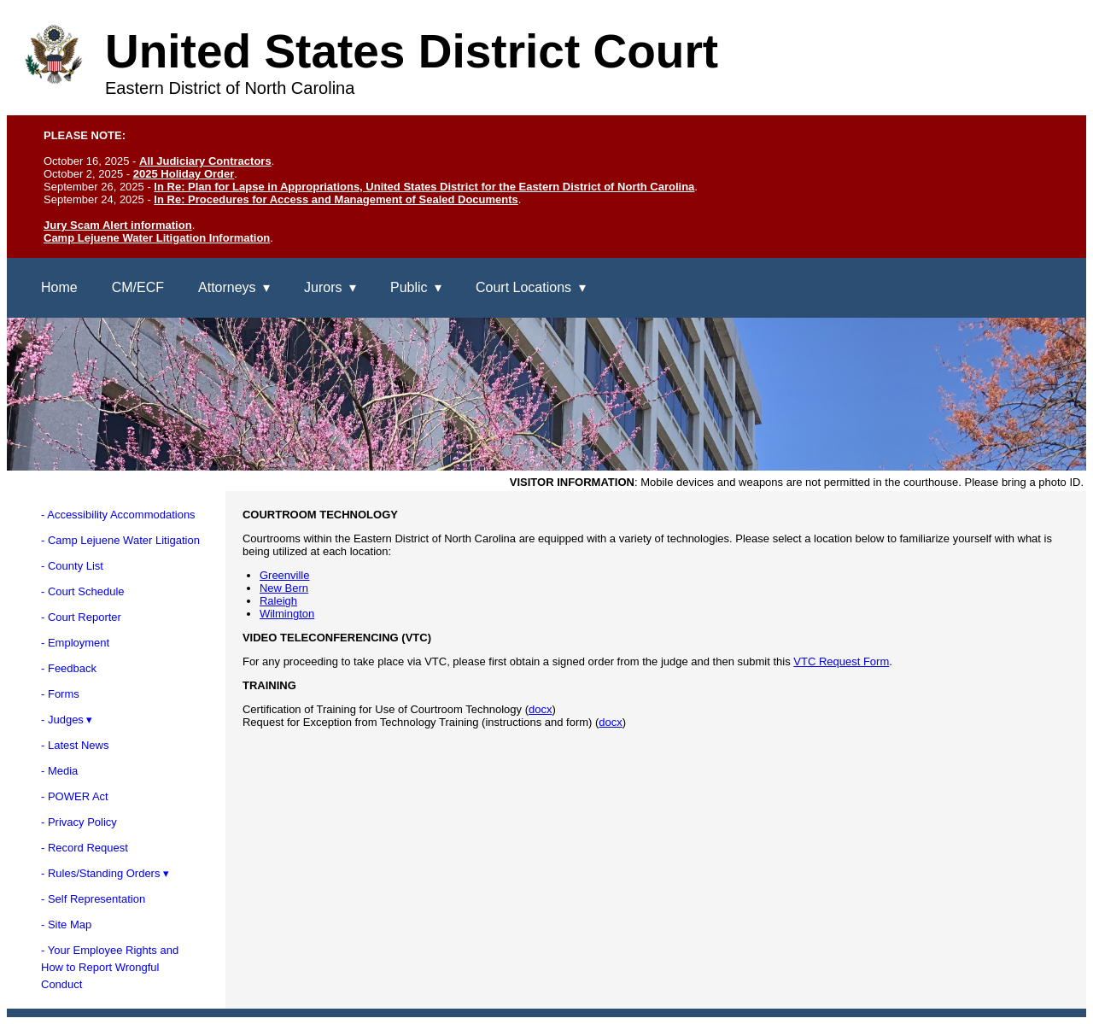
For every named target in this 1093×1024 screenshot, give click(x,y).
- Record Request (84, 847)
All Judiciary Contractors (205, 161)
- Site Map (66, 924)
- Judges (62, 719)
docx (540, 709)
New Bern (284, 588)
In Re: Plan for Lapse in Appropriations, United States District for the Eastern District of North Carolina (424, 186)
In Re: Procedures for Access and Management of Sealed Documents (335, 199)
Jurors (323, 287)
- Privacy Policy (79, 822)
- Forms (60, 694)
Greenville (285, 575)
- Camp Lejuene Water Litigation (120, 540)
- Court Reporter (81, 617)
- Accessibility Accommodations (118, 514)
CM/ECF (138, 287)
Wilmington (287, 613)
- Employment (75, 642)
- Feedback (68, 668)
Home (59, 287)
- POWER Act (74, 796)
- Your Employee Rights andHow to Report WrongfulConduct (109, 967)
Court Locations (523, 287)
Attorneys (227, 287)
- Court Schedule (83, 591)
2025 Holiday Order (184, 173)
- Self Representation (93, 898)
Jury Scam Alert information (118, 225)
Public (409, 287)
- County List (72, 565)
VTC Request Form (841, 661)
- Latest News (74, 745)
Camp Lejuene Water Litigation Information (157, 237)
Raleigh (278, 600)
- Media (59, 770)
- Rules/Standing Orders (100, 873)
